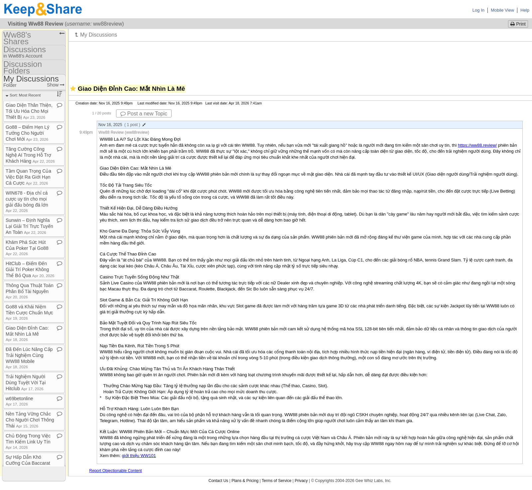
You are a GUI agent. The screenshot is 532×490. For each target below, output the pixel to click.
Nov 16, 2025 (122, 124)
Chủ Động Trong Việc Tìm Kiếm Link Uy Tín (28, 441)
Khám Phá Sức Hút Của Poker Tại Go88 (27, 248)
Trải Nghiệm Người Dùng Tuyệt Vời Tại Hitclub (26, 382)
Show (56, 84)
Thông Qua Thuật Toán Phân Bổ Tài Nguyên (30, 291)
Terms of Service (276, 480)
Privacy (301, 480)
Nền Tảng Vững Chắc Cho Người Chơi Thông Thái (30, 419)
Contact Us (218, 480)
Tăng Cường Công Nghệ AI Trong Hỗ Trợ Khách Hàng (30, 155)
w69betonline (19, 401)
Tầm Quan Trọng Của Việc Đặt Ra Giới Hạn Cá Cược (28, 177)
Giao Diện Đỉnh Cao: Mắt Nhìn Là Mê (27, 333)
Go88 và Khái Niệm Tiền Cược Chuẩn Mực (29, 312)
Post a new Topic (143, 113)
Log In (478, 10)
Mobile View (502, 10)
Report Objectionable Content (115, 470)
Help (524, 10)
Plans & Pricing (244, 480)
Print (518, 24)
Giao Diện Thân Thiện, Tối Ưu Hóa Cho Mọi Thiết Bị (29, 111)
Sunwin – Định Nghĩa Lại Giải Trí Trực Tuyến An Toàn (29, 226)
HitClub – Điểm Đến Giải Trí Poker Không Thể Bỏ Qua (30, 269)
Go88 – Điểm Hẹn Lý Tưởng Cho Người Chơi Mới (27, 133)
